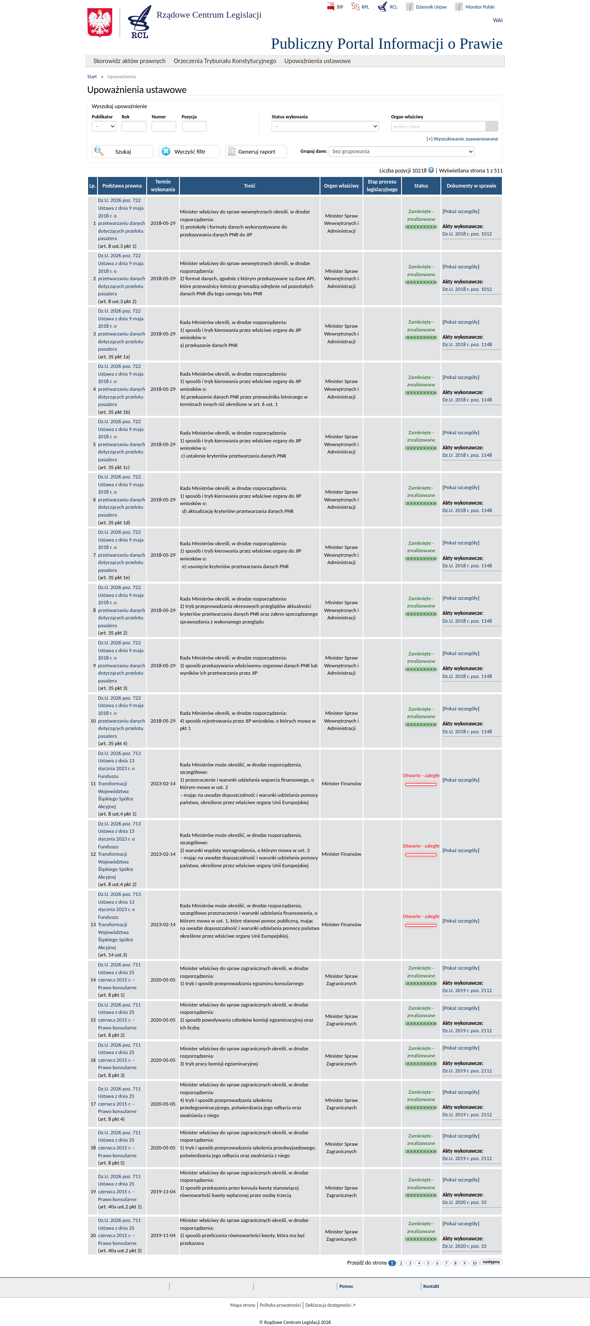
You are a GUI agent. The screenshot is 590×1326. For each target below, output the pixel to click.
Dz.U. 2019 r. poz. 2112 (467, 990)
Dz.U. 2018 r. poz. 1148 (467, 344)
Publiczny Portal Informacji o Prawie (387, 43)
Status (421, 186)
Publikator (102, 117)
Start (92, 76)
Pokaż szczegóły (461, 211)
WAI (498, 20)
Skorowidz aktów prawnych (129, 61)
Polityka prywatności (280, 1305)
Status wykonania (290, 117)
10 (474, 1263)
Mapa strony (242, 1305)
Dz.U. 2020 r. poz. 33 (464, 1202)
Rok (125, 117)
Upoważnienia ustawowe (317, 61)
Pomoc (346, 1286)
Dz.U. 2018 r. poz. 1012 (467, 234)
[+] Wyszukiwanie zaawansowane (462, 139)
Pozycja (189, 117)
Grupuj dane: (314, 151)
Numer (159, 117)
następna (491, 1262)
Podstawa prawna (122, 186)
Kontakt (431, 1286)
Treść (249, 186)
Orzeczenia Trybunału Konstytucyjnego (225, 61)
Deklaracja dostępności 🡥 (330, 1305)
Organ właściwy (407, 117)
